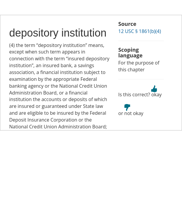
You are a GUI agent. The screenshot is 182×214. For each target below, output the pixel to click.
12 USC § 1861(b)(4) (139, 31)
